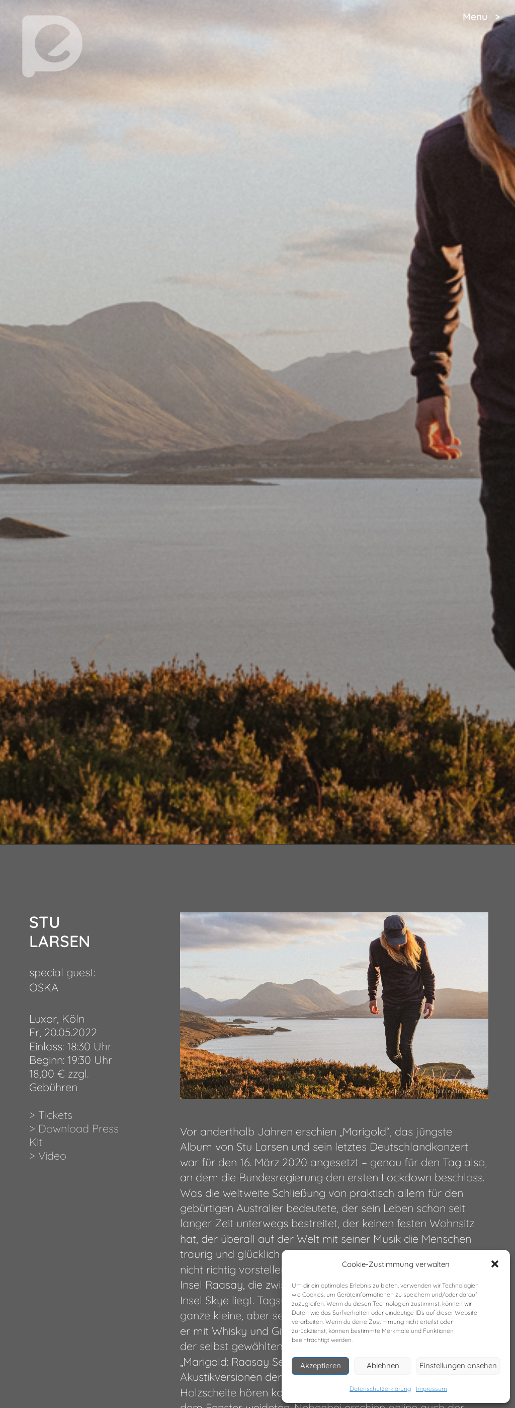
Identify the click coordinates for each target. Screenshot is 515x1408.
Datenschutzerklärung (380, 1388)
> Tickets (50, 1114)
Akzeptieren (320, 1365)
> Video (47, 1155)
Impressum (431, 1388)
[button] (495, 1264)
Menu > (481, 17)
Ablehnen (383, 1365)
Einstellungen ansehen (458, 1365)
